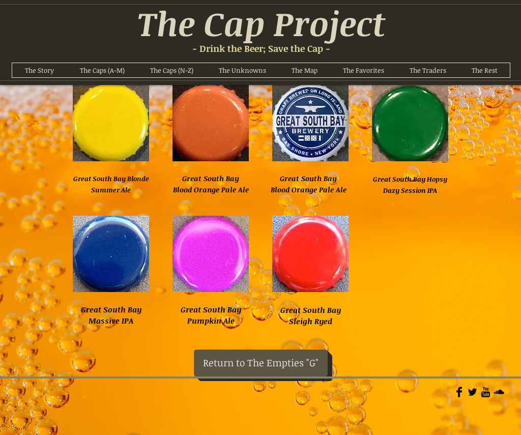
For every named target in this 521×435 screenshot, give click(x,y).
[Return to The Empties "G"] (261, 363)
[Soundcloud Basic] (499, 392)
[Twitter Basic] (472, 392)
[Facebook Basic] (459, 392)
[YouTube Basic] (485, 392)
